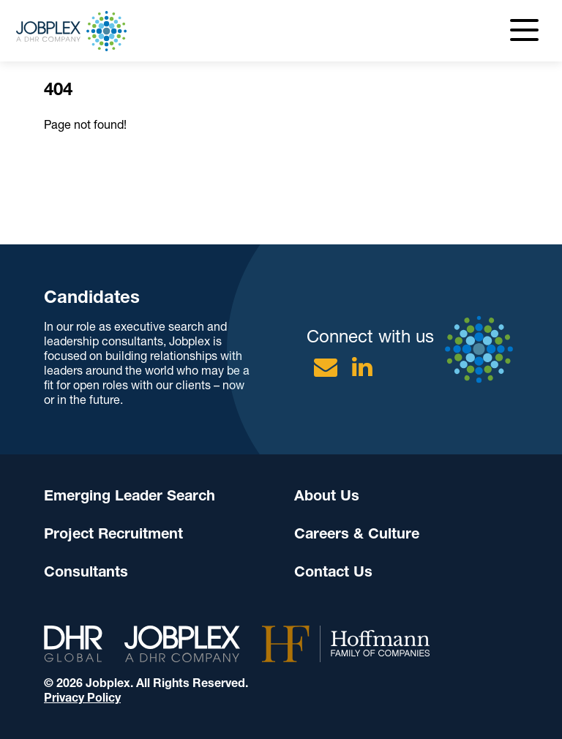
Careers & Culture (356, 533)
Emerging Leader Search (129, 495)
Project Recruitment (113, 533)
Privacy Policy (82, 697)
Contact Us (333, 571)
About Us (326, 495)
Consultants (86, 571)
